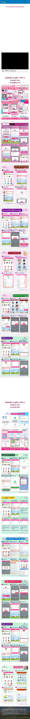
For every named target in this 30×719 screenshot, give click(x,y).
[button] (1, 2)
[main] (15, 6)
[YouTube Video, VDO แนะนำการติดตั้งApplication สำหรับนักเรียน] (15, 388)
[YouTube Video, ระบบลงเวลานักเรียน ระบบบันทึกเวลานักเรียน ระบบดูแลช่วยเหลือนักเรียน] (15, 20)
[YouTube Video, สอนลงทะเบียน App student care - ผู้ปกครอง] (15, 42)
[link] (15, 62)
